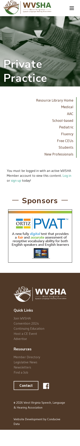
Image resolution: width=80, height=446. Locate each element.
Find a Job (21, 372)
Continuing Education (29, 328)
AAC (70, 113)
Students (66, 147)
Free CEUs (65, 140)
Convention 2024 (26, 323)
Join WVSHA (22, 318)
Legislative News (25, 362)
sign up (16, 180)
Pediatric (66, 127)
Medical (67, 107)
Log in (67, 175)
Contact (26, 385)
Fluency (67, 134)
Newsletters (22, 367)
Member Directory (27, 357)
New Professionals (58, 154)
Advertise (20, 339)
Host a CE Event (25, 333)
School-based (62, 120)
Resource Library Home (54, 100)
